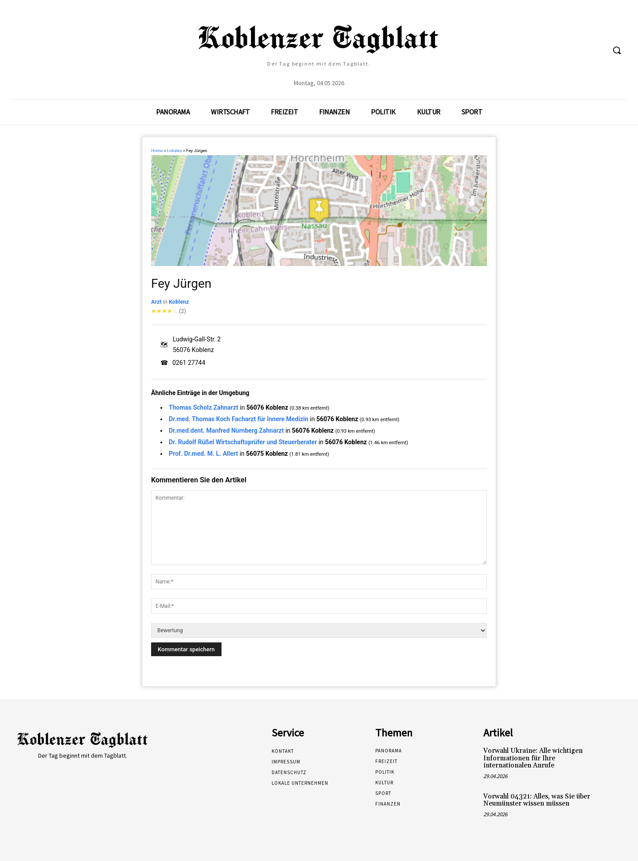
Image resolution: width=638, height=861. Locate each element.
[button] (616, 50)
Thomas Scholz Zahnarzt (203, 407)
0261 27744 (188, 362)
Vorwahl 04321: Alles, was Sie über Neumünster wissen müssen (536, 800)
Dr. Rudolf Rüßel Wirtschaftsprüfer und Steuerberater (243, 442)
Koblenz (179, 301)
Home (157, 150)
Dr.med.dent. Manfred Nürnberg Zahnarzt (226, 430)
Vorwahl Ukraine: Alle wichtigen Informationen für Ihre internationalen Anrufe (533, 758)
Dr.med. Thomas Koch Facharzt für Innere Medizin (238, 419)
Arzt (156, 301)
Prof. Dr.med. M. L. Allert (203, 453)
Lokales (174, 150)
